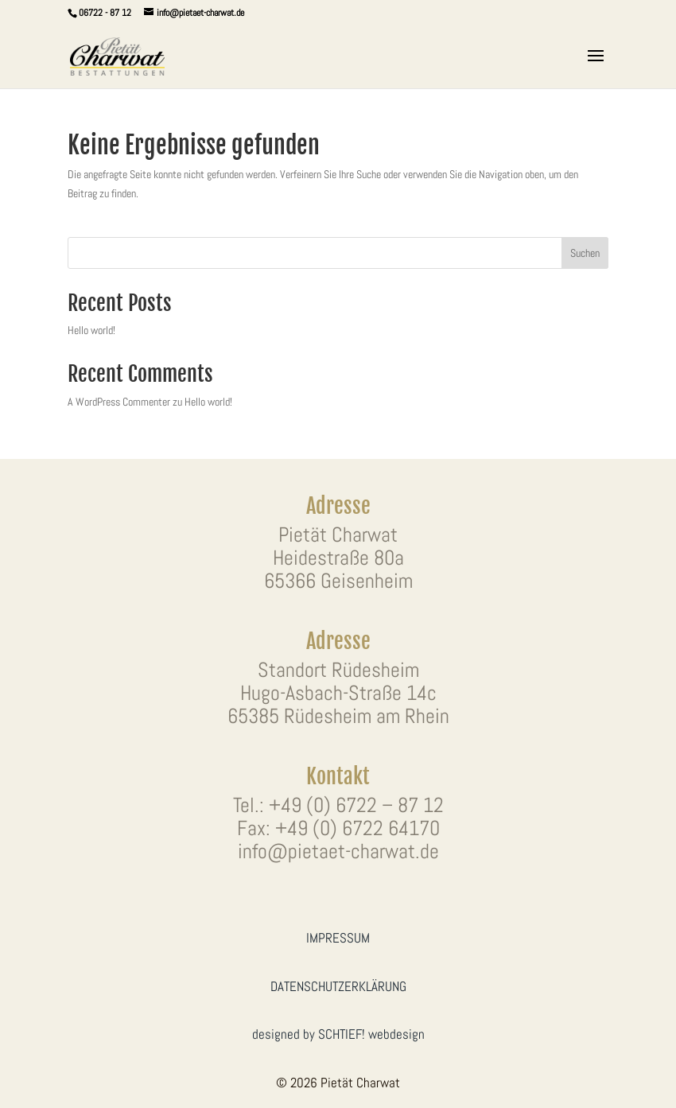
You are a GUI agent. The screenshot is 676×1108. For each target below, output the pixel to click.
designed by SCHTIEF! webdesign (338, 1034)
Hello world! (91, 330)
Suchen (585, 253)
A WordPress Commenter (119, 402)
